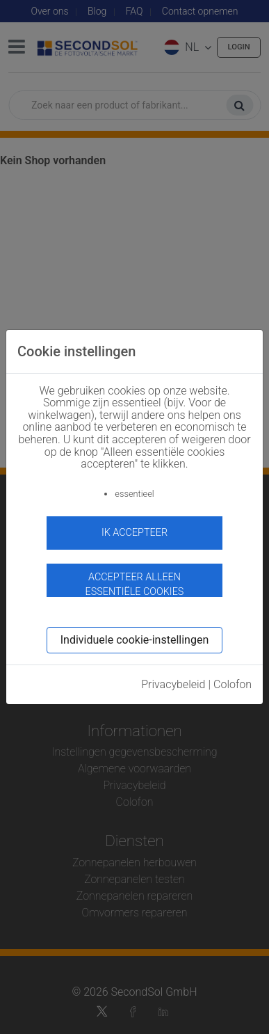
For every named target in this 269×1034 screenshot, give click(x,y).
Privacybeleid (173, 684)
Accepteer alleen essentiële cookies (134, 584)
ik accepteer (134, 533)
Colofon (232, 684)
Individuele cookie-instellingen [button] (134, 639)
